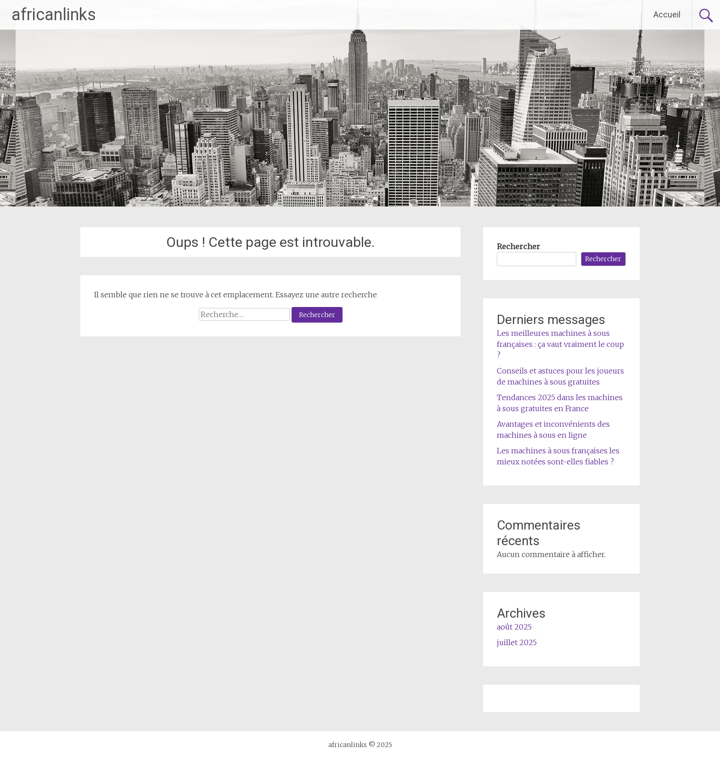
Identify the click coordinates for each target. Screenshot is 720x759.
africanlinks (53, 14)
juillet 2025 (517, 642)
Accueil (667, 14)
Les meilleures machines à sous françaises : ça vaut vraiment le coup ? (560, 344)
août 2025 (514, 626)
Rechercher (518, 246)
